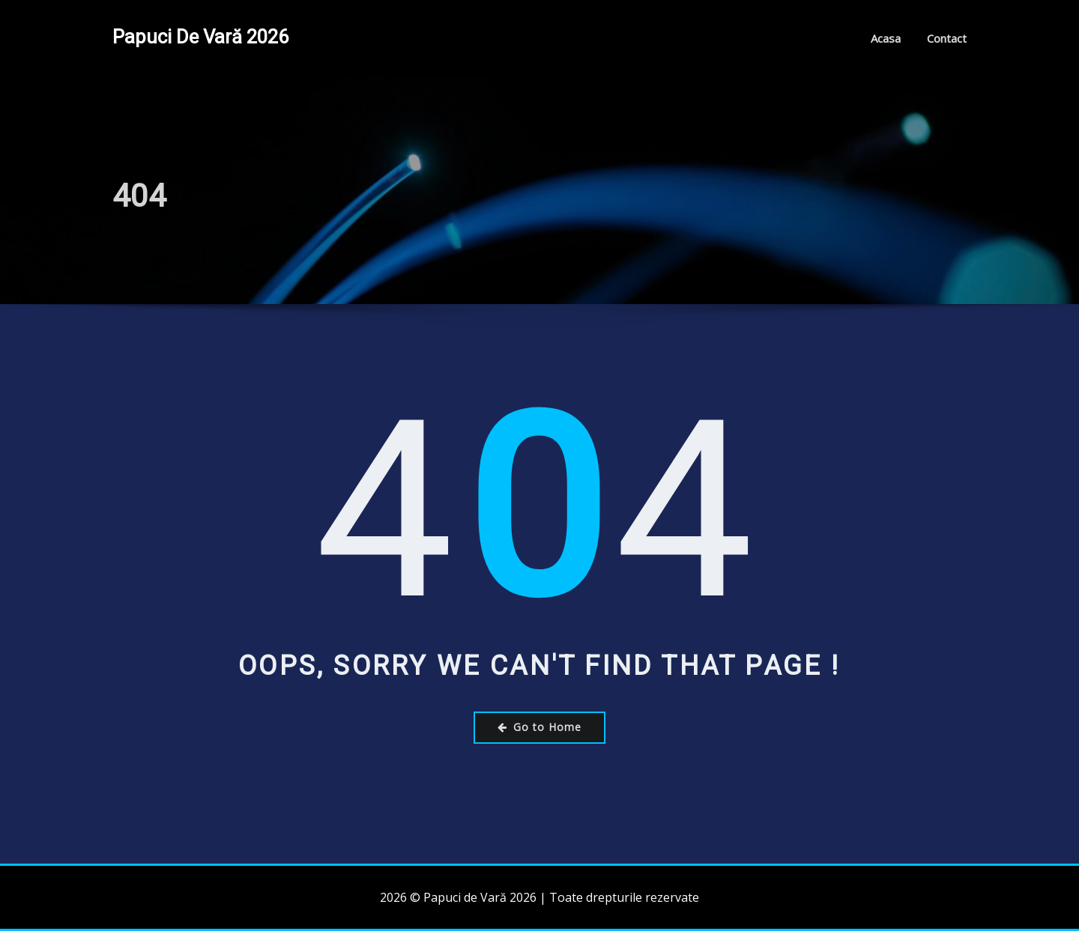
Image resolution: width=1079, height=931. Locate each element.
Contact (947, 38)
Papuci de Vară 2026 (200, 36)
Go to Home (539, 727)
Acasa (886, 38)
